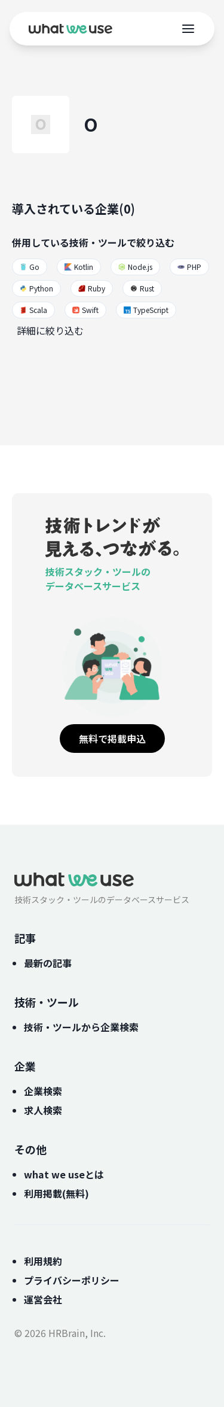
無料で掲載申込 (112, 738)
